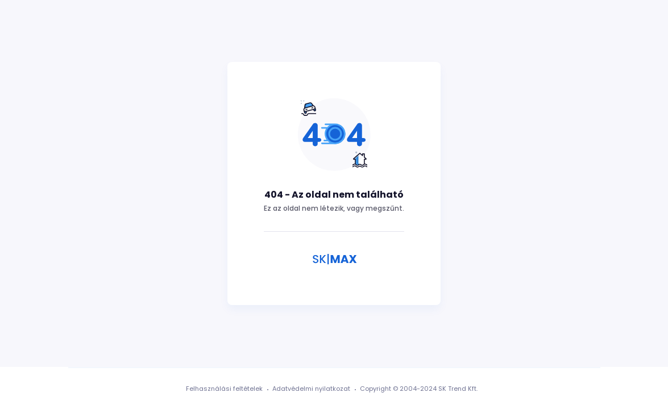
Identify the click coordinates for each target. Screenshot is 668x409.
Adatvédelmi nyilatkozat (311, 388)
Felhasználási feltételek (224, 388)
